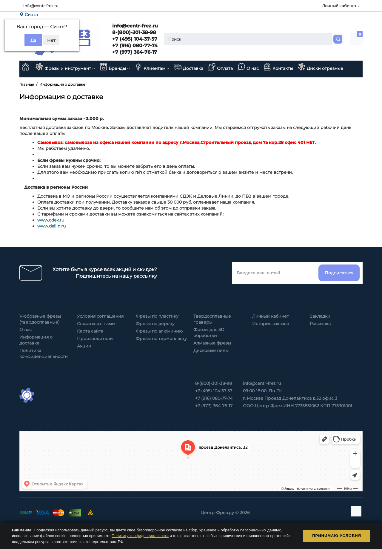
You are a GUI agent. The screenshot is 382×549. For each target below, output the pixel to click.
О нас (25, 329)
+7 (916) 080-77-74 (134, 45)
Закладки (320, 316)
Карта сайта (90, 331)
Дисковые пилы (211, 350)
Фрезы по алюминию (159, 331)
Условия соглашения (100, 316)
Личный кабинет (270, 316)
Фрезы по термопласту (161, 338)
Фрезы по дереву (155, 323)
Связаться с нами (96, 323)
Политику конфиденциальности (140, 535)
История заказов (270, 323)
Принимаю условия (336, 535)
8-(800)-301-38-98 (133, 32)
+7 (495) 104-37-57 (134, 39)
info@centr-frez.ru (40, 5)
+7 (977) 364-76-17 (134, 52)
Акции (84, 346)
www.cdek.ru (50, 220)
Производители (95, 338)
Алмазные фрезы (212, 343)
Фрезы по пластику (157, 316)
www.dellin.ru (51, 226)
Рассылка (320, 323)
